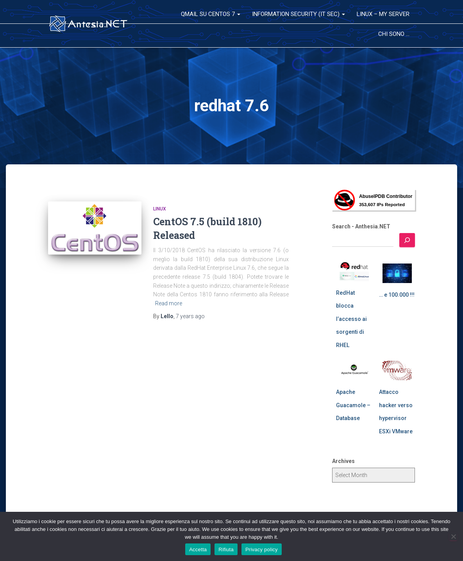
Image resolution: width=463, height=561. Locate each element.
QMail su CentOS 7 (210, 14)
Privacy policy (261, 549)
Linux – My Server (383, 14)
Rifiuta (226, 549)
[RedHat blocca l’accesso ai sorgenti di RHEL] (354, 271)
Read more (168, 303)
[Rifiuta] (453, 536)
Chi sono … (393, 33)
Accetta (198, 549)
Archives (343, 461)
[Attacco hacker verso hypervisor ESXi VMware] (397, 370)
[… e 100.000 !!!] (397, 273)
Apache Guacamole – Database (353, 405)
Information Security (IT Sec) (298, 14)
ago (190, 316)
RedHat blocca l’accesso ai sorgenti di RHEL (351, 319)
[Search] (407, 240)
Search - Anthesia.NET (361, 226)
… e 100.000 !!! (397, 295)
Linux (159, 209)
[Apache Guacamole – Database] (354, 370)
